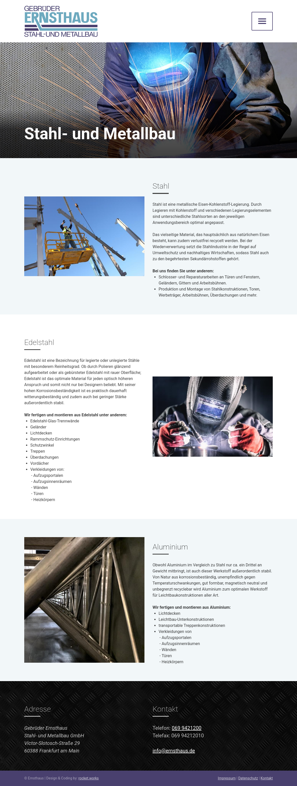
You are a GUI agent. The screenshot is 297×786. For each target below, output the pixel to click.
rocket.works (89, 778)
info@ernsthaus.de (174, 751)
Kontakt (267, 778)
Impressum (227, 778)
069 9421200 (186, 728)
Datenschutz (248, 778)
